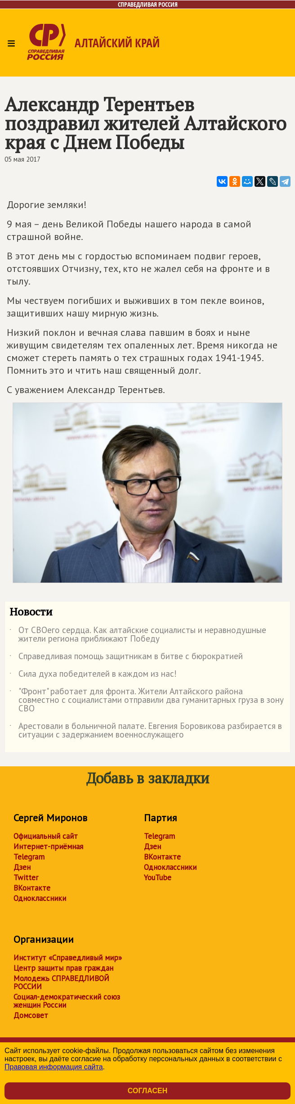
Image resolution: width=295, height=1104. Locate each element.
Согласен (147, 1091)
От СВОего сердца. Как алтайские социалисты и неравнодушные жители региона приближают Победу (137, 635)
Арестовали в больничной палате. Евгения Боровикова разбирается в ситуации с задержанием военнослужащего (145, 731)
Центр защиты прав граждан (63, 968)
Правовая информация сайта (53, 1067)
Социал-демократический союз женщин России (66, 1001)
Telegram (29, 857)
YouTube (157, 877)
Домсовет (30, 1015)
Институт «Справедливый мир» (67, 958)
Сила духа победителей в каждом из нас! (93, 675)
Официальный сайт (45, 836)
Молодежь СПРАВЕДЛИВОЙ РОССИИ (61, 982)
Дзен (22, 867)
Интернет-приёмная (48, 846)
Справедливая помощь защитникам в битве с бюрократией (126, 658)
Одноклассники (39, 898)
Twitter (25, 877)
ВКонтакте (31, 888)
